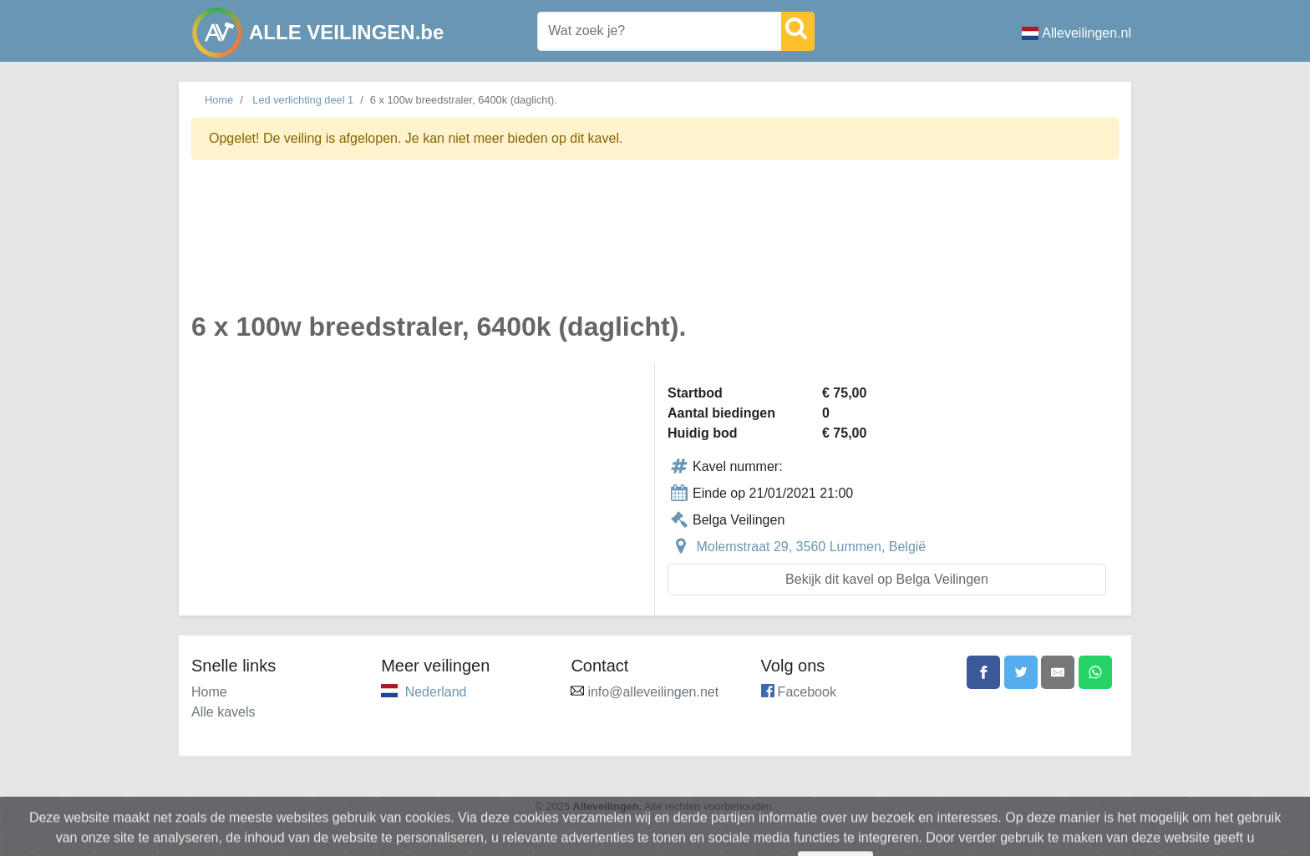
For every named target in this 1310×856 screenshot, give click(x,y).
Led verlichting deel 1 (302, 100)
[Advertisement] (655, 245)
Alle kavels (223, 712)
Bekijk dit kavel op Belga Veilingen (886, 579)
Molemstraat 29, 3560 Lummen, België (811, 546)
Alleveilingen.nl (1076, 33)
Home (219, 100)
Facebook (807, 692)
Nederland (436, 692)
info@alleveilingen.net (652, 692)
